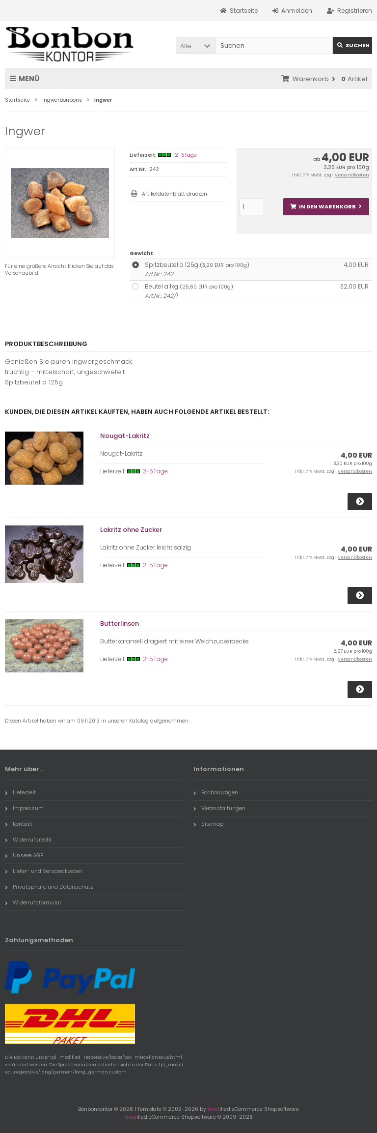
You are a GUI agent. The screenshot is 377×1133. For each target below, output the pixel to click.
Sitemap (208, 824)
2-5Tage (186, 155)
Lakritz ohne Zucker (131, 529)
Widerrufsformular (33, 902)
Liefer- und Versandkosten (43, 871)
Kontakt (18, 824)
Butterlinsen (119, 623)
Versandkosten (352, 175)
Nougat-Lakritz (125, 435)
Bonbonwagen (215, 792)
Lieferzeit (20, 792)
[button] (195, 45)
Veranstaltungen (219, 808)
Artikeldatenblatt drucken (174, 194)
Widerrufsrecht (28, 839)
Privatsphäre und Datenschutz (49, 887)
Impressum (24, 808)
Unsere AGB (24, 855)
